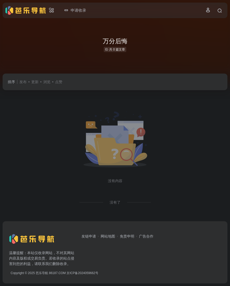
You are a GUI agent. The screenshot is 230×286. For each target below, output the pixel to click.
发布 (23, 82)
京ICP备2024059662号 (82, 273)
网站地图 (108, 236)
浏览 (46, 82)
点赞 (58, 82)
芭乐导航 (42, 273)
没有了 (115, 202)
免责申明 (127, 236)
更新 (35, 82)
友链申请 (88, 236)
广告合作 (146, 236)
